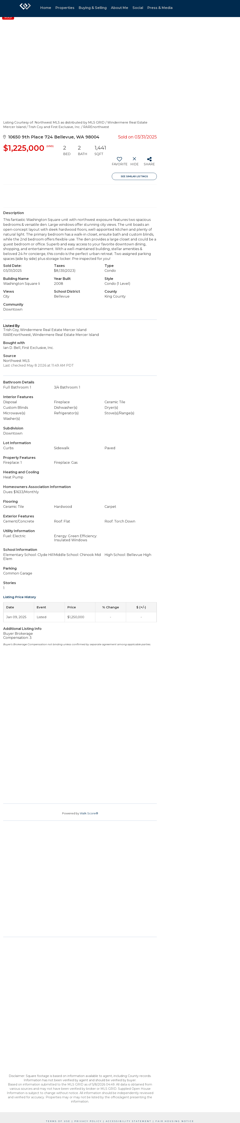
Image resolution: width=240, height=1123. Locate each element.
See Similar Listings (134, 176)
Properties (64, 8)
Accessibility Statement (128, 1121)
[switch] (119, 163)
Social (137, 8)
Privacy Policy (88, 1121)
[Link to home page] (25, 8)
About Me (119, 8)
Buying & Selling (93, 8)
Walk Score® (89, 813)
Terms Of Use (58, 1121)
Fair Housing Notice (175, 1121)
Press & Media (160, 8)
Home (45, 8)
